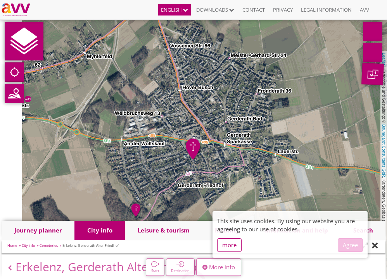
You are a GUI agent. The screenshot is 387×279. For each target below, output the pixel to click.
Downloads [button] (215, 9)
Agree (350, 245)
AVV (364, 9)
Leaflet (384, 59)
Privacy (283, 9)
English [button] (174, 9)
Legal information (326, 9)
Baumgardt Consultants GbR (384, 150)
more (229, 245)
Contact (253, 9)
